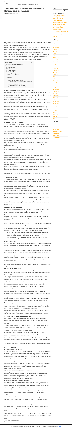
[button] (31, 62)
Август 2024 (55, 72)
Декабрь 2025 (56, 47)
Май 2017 (55, 112)
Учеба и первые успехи (12, 68)
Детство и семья (11, 67)
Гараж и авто (57, 1)
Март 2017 (55, 114)
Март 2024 (55, 82)
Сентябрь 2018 (56, 106)
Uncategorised (10, 410)
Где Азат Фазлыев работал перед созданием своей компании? (21, 81)
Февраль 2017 (56, 116)
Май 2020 (55, 99)
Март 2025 (55, 59)
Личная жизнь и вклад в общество (13, 76)
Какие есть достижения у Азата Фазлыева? (18, 85)
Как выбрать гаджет (33, 4)
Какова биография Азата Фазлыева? (16, 78)
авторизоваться (28, 422)
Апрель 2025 (56, 57)
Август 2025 (55, 51)
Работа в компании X (12, 71)
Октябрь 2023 (56, 91)
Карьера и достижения (11, 70)
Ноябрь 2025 (56, 49)
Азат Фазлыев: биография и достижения (14, 64)
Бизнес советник (22, 4)
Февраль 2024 (56, 85)
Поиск (54, 8)
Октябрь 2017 (56, 108)
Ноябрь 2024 (56, 68)
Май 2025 (55, 55)
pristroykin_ (13, 13)
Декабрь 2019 (56, 101)
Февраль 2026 (56, 45)
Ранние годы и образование (12, 65)
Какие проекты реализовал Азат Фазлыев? (17, 86)
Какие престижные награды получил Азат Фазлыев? (19, 82)
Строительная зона (9, 2)
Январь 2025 (56, 64)
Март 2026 (55, 43)
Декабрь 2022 (56, 95)
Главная (20, 1)
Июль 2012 (55, 118)
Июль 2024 (55, 74)
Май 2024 (55, 78)
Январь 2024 (56, 87)
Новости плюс (56, 133)
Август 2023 (55, 93)
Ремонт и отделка (38, 1)
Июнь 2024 (55, 76)
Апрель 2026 (56, 40)
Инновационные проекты (13, 73)
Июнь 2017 (55, 110)
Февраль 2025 (56, 61)
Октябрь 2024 (56, 70)
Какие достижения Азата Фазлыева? (16, 80)
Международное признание (13, 74)
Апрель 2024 (56, 80)
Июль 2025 (55, 53)
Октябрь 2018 (56, 103)
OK (59, 426)
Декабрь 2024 (56, 66)
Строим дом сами (28, 1)
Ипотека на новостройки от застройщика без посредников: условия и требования (60, 17)
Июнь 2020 (55, 97)
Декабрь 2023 (56, 89)
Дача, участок (48, 1)
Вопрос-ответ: (9, 77)
